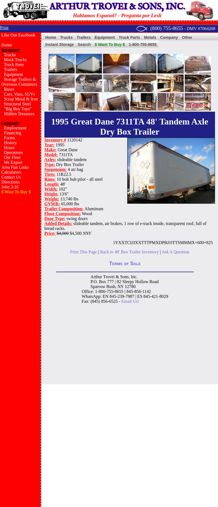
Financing (12, 133)
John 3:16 (10, 187)
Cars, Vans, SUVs (19, 94)
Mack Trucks (15, 59)
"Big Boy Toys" (17, 108)
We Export (13, 162)
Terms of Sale (125, 263)
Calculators (11, 172)
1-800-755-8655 (142, 44)
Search (84, 44)
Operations (13, 152)
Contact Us (11, 177)
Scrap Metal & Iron (21, 99)
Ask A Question (175, 252)
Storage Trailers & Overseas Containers (19, 82)
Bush (110, 286)
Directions (10, 182)
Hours (9, 147)
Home (6, 45)
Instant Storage (59, 44)
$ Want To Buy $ (110, 44)
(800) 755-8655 (166, 28)
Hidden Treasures (19, 113)
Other (187, 37)
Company (169, 37)
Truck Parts (14, 64)
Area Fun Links (15, 167)
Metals (150, 37)
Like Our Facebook (18, 35)
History (10, 142)
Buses (9, 89)
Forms (9, 137)
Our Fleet (12, 157)
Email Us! (130, 301)
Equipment (13, 74)
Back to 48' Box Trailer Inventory (129, 252)
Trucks (10, 54)
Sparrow (97, 286)
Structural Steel (17, 104)
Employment (15, 128)
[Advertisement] (20, 221)
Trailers (10, 69)
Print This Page (83, 252)
